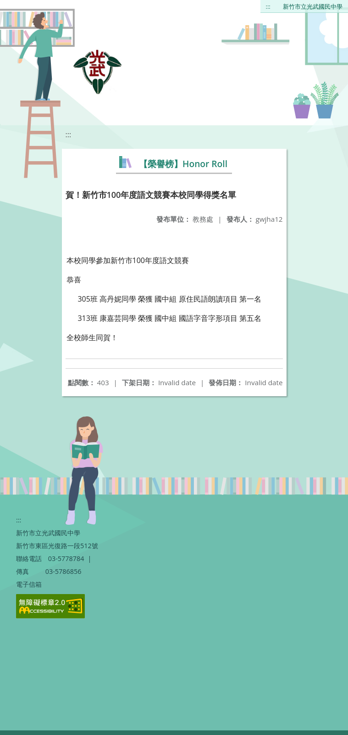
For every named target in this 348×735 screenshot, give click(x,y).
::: (268, 6)
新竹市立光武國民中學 (312, 6)
